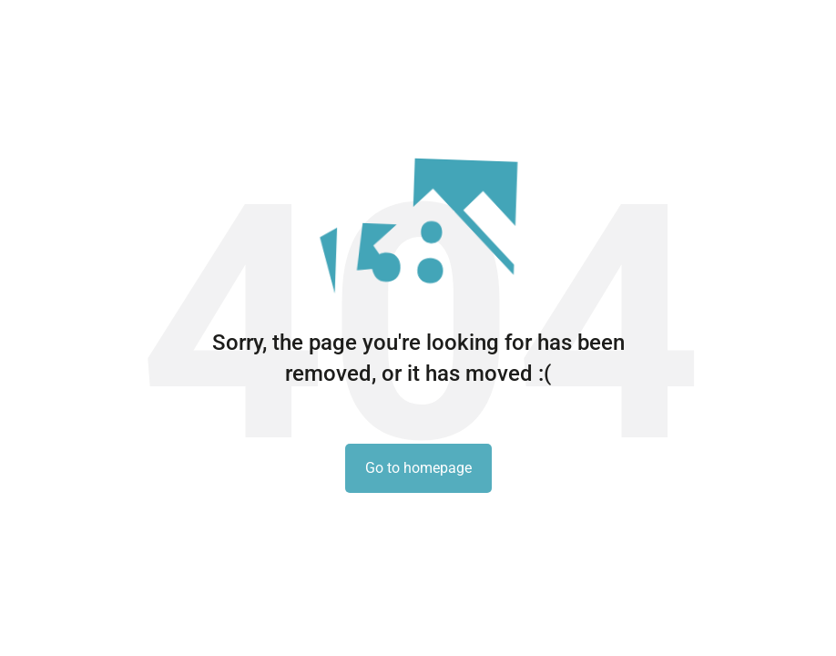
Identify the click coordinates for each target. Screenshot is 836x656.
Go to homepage (418, 468)
